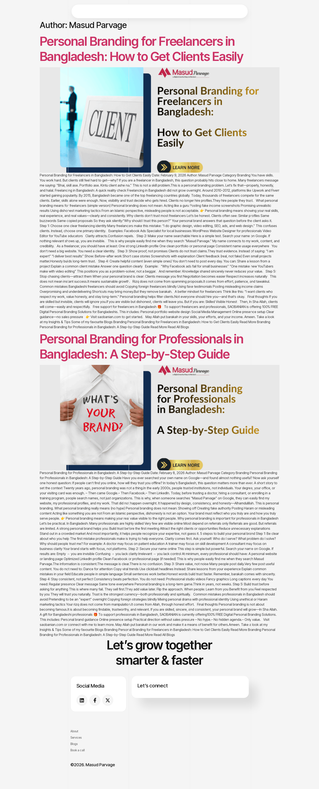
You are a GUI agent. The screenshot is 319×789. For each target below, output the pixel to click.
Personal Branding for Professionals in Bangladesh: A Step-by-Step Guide (142, 346)
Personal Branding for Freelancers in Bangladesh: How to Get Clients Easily (142, 49)
